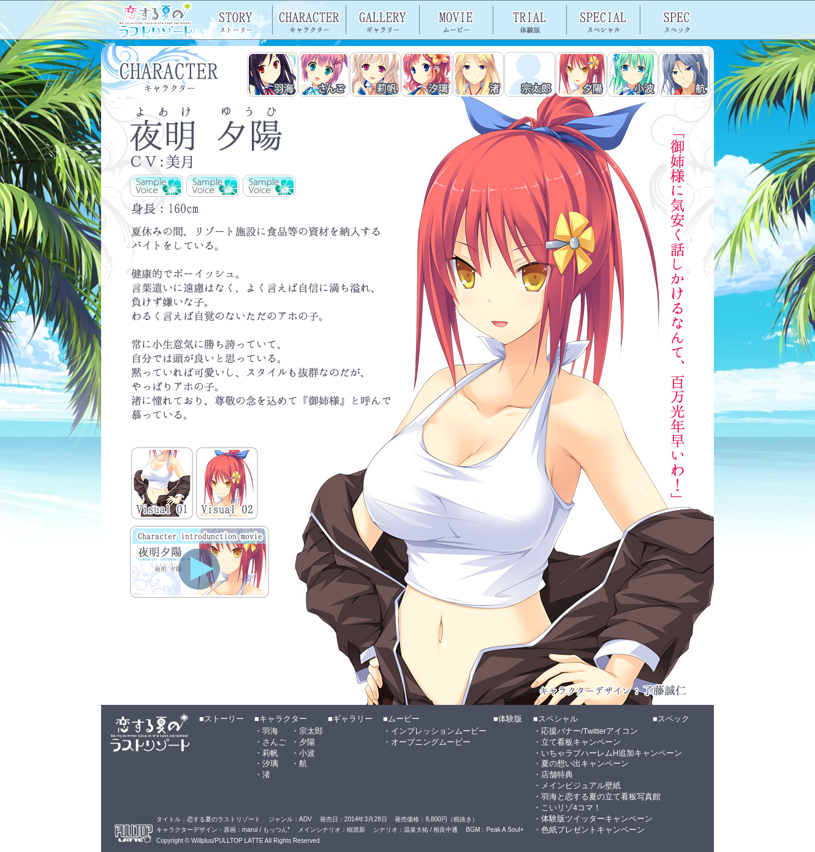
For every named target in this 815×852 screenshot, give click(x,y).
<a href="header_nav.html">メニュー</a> (407, 20)
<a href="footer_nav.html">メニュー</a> (407, 778)
